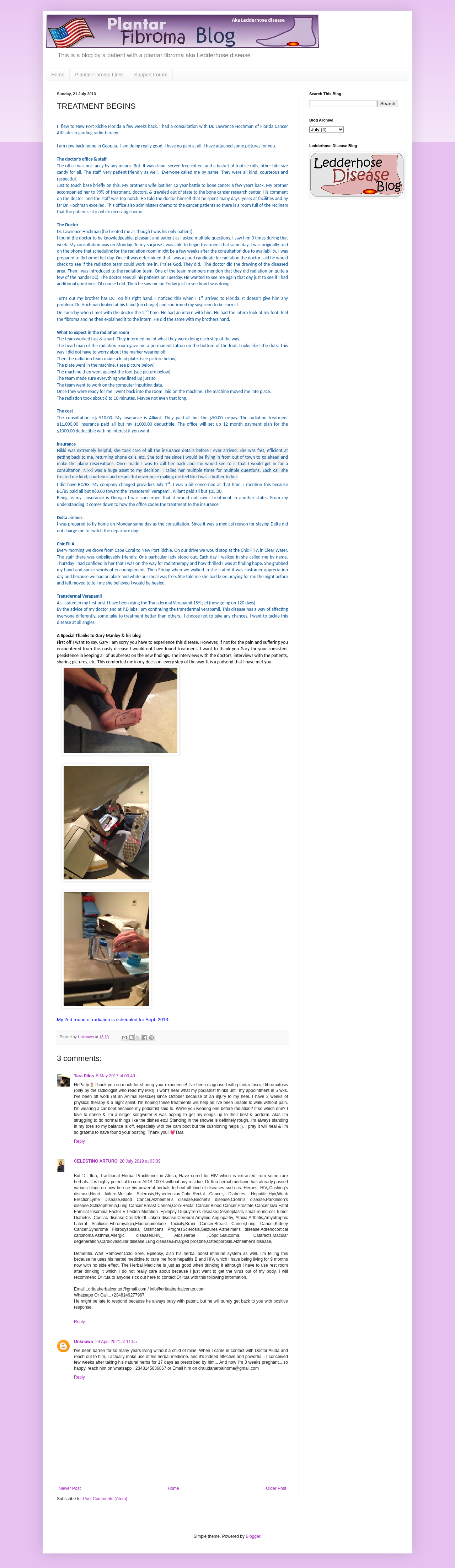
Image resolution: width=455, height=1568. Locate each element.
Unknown (83, 1341)
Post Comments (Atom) (105, 1498)
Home (57, 74)
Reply (79, 1141)
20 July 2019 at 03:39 (140, 1161)
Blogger (253, 1536)
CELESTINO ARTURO (96, 1161)
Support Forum (150, 74)
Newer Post (70, 1488)
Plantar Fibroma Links (99, 74)
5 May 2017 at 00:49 (115, 1075)
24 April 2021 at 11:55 (116, 1341)
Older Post (276, 1488)
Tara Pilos (84, 1075)
